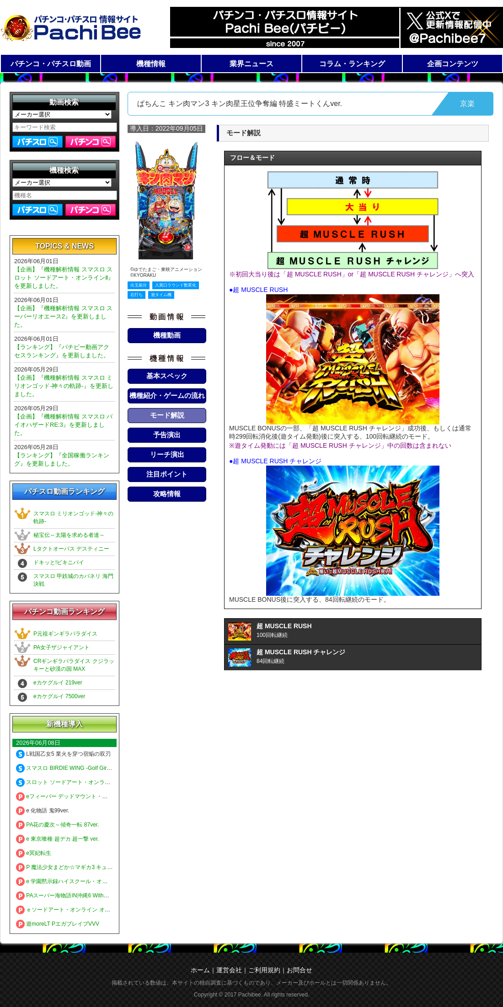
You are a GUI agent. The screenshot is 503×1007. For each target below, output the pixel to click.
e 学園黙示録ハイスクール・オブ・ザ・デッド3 (80, 881)
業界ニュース (251, 64)
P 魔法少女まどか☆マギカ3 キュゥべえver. (74, 867)
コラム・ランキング (352, 64)
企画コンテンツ (452, 64)
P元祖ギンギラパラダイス (65, 634)
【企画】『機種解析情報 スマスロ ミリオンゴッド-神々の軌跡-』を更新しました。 (63, 386)
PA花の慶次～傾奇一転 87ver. (57, 825)
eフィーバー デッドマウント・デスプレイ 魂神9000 (85, 796)
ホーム (200, 970)
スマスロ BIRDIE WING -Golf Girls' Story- (72, 768)
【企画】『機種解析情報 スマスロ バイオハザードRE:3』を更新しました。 (63, 424)
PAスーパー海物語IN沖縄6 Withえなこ (68, 895)
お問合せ (299, 970)
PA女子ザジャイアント (61, 647)
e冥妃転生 (33, 853)
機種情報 (151, 64)
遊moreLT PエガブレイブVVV (57, 924)
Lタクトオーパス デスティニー (71, 549)
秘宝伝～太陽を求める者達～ (69, 535)
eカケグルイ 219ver (57, 682)
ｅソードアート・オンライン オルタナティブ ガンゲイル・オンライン (107, 909)
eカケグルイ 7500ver (59, 696)
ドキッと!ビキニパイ (58, 562)
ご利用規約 (264, 970)
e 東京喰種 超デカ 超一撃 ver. (57, 839)
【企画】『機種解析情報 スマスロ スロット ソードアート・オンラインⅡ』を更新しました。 (64, 277)
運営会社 (229, 970)
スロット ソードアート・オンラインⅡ (67, 782)
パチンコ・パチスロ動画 (51, 64)
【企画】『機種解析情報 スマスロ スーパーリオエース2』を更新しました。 (63, 316)
